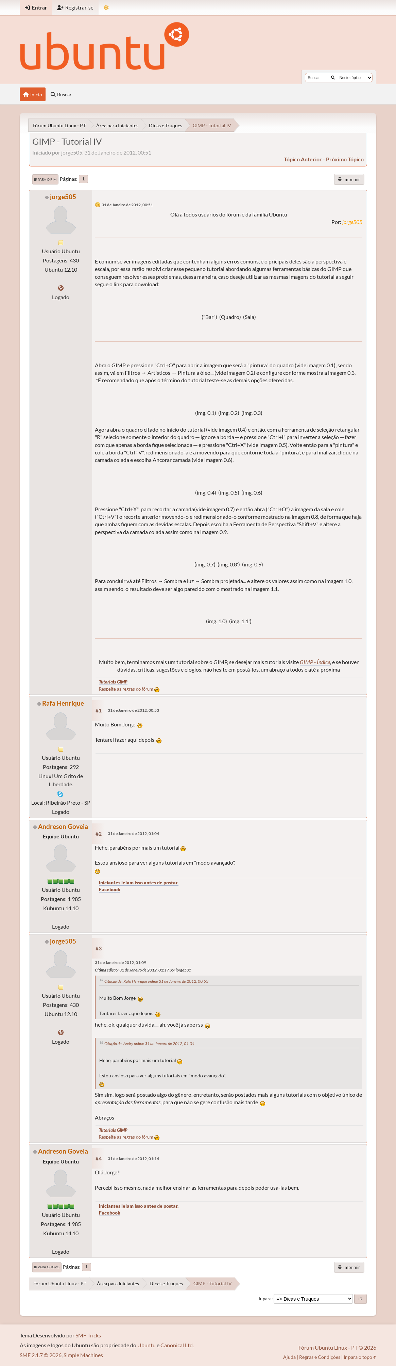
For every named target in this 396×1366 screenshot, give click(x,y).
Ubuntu (146, 1345)
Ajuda (289, 1357)
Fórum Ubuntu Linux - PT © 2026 (337, 1347)
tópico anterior (303, 159)
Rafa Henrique (63, 703)
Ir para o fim (45, 179)
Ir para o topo (46, 1267)
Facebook (109, 889)
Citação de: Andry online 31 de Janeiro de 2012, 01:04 (149, 1043)
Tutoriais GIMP (113, 682)
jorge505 (63, 196)
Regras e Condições (319, 1357)
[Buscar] (333, 77)
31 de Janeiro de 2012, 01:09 (120, 962)
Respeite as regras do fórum (129, 689)
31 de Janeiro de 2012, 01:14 (133, 1158)
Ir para (265, 1298)
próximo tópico (345, 159)
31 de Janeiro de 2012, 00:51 (127, 205)
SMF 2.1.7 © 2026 (41, 1355)
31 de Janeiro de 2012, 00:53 (133, 710)
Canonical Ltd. (177, 1345)
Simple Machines (83, 1355)
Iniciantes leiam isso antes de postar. (138, 882)
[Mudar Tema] (106, 7)
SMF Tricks (88, 1335)
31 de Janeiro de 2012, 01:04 (133, 833)
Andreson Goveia (63, 826)
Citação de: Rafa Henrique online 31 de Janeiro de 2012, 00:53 (156, 981)
